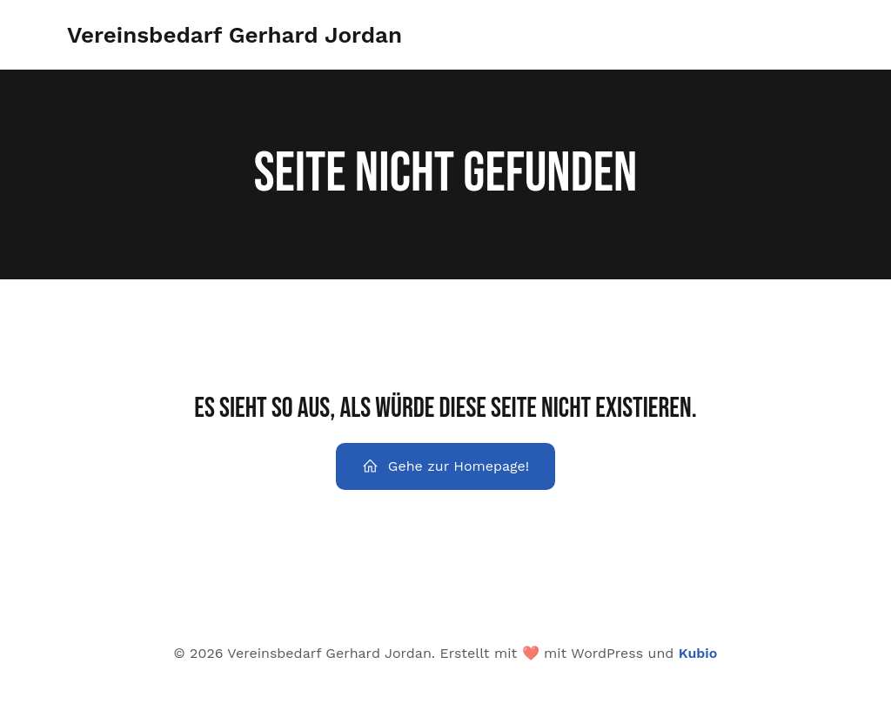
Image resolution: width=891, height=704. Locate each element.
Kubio (698, 653)
